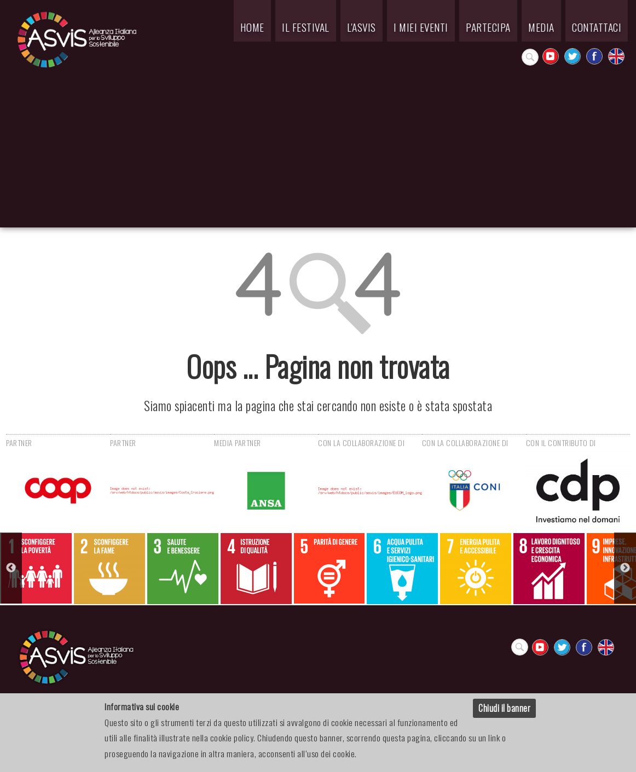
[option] (36, 568)
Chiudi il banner (504, 708)
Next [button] (625, 568)
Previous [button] (11, 568)
